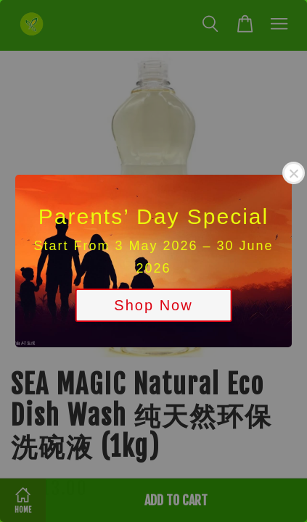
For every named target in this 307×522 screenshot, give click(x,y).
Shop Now (153, 305)
